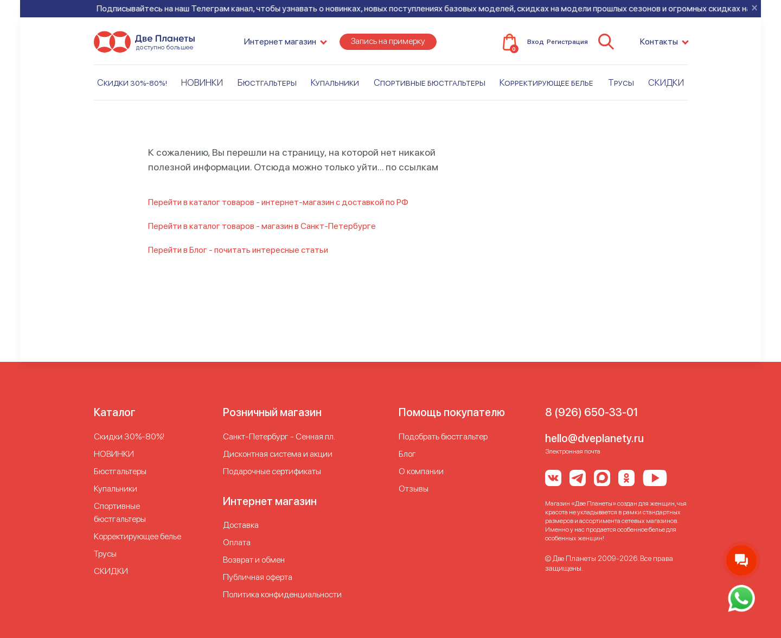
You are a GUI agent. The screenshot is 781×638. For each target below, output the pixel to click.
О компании (421, 471)
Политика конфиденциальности (282, 594)
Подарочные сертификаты (272, 471)
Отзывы (413, 488)
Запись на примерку (388, 45)
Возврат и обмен (254, 559)
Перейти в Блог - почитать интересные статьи (238, 250)
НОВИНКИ (202, 86)
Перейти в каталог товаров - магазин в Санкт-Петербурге (262, 226)
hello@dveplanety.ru (594, 438)
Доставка (241, 525)
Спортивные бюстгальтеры (429, 86)
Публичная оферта (257, 577)
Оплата (237, 542)
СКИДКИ (666, 86)
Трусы (621, 86)
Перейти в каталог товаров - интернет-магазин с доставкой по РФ (278, 202)
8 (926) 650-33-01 (591, 412)
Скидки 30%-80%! (132, 86)
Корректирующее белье (546, 86)
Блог (407, 454)
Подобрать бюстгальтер (443, 436)
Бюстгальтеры (267, 86)
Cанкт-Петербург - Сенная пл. (279, 436)
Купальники (335, 86)
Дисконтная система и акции (277, 454)
